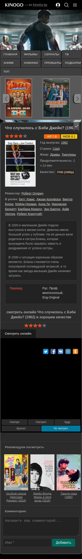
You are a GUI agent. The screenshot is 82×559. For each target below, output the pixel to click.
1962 (64, 142)
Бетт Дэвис (27, 199)
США (56, 148)
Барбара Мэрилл (30, 209)
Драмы (55, 154)
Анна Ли (44, 204)
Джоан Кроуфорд (49, 199)
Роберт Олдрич (33, 193)
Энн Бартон (52, 209)
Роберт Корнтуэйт (29, 214)
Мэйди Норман (26, 204)
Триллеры (69, 154)
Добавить (63, 542)
